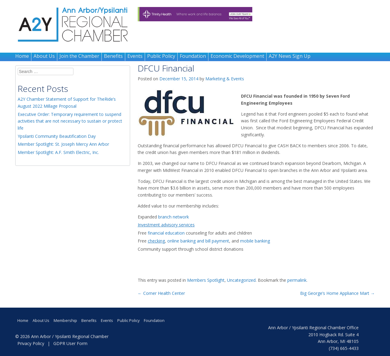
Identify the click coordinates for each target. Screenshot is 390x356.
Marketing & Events (224, 79)
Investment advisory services (166, 225)
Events (135, 56)
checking (156, 241)
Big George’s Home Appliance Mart (337, 293)
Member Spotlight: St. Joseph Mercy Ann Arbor (63, 144)
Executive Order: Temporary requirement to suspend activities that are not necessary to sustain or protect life (70, 121)
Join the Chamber (79, 56)
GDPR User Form (70, 343)
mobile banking (255, 241)
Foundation (193, 56)
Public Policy (161, 56)
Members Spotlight (206, 280)
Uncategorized (241, 280)
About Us (44, 56)
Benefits (113, 56)
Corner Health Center (161, 293)
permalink (297, 280)
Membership (65, 320)
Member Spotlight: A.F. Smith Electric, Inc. (58, 152)
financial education (167, 233)
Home (22, 56)
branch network (174, 217)
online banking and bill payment (198, 241)
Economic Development (237, 56)
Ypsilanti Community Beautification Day (57, 136)
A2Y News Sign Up (289, 56)
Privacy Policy (30, 343)
